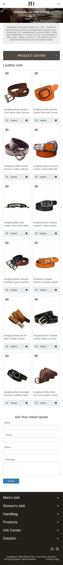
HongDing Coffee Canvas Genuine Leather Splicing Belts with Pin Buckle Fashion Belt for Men (16, 168)
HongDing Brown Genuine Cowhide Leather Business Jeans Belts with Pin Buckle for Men (16, 281)
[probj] (31, 15)
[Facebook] (52, 549)
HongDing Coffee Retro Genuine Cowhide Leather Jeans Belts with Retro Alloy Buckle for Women (45, 394)
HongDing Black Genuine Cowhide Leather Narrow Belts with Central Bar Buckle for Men (45, 224)
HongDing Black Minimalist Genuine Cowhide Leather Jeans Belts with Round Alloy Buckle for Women (16, 394)
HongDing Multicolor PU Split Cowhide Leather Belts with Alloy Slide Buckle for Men (15, 337)
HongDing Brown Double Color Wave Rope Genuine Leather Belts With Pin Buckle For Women (16, 111)
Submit (11, 481)
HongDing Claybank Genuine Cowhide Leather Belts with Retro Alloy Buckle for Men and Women (45, 281)
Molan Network (29, 559)
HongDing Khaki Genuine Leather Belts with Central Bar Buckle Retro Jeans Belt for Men (45, 111)
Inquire (10, 120)
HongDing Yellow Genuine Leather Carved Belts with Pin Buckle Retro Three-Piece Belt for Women (45, 168)
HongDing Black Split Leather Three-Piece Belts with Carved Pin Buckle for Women (16, 224)
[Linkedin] (57, 549)
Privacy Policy (52, 559)
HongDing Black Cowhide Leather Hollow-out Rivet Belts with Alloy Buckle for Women (45, 337)
